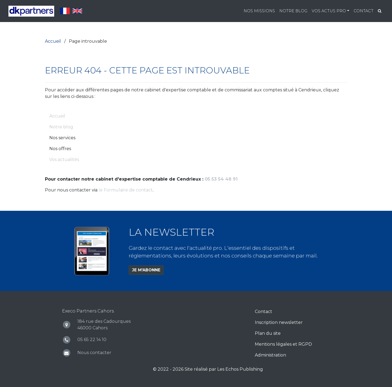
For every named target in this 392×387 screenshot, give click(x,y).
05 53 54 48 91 (221, 179)
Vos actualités (64, 159)
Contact (363, 10)
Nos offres (60, 148)
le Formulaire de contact (126, 190)
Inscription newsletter (279, 322)
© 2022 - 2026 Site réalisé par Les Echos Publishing (208, 369)
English (77, 11)
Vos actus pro (329, 10)
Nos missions (259, 10)
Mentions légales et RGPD (283, 344)
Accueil (57, 116)
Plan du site (268, 333)
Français (65, 11)
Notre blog (293, 10)
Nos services (62, 137)
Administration (270, 355)
